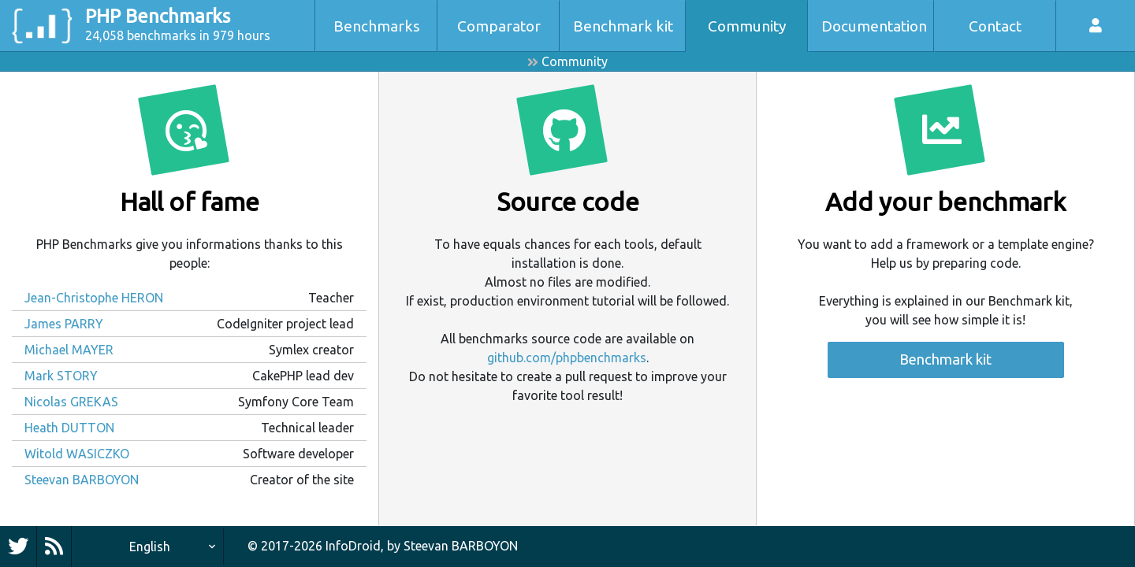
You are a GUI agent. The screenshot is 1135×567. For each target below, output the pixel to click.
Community (747, 26)
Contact (995, 26)
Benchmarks (376, 26)
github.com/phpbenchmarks (566, 357)
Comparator (499, 26)
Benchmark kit (623, 26)
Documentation (874, 26)
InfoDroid (353, 546)
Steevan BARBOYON (461, 546)
